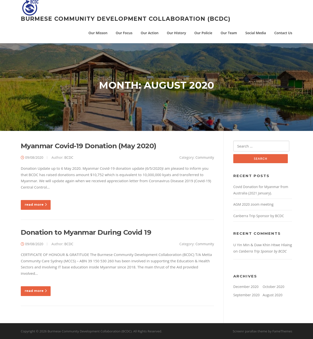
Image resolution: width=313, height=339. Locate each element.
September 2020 (246, 295)
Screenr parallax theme (250, 331)
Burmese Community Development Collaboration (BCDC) (125, 18)
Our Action (150, 33)
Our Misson (98, 33)
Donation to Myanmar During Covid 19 (86, 232)
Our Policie (203, 33)
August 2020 (272, 295)
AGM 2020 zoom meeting (253, 204)
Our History (176, 33)
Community (204, 157)
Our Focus (124, 33)
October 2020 (273, 286)
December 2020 (245, 286)
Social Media (255, 33)
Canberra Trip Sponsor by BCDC (258, 215)
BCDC (68, 157)
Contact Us (283, 33)
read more (36, 204)
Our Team (229, 33)
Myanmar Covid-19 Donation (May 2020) (88, 146)
